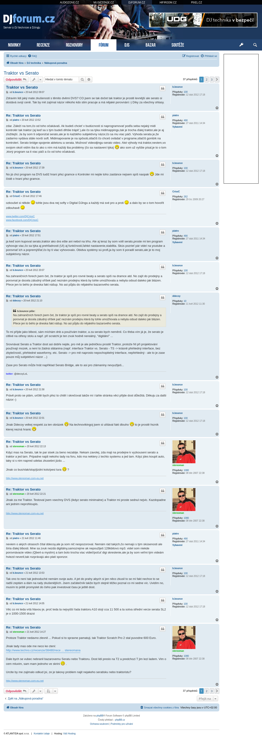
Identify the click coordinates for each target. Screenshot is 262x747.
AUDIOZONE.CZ (69, 2)
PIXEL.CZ (196, 2)
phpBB (99, 715)
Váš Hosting (69, 733)
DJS (127, 44)
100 (186, 92)
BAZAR (150, 44)
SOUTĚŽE (178, 44)
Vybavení (177, 127)
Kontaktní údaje (42, 733)
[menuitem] (32, 56)
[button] (217, 79)
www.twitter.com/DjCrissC (20, 216)
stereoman (178, 465)
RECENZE (43, 44)
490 (186, 120)
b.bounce (177, 87)
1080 (186, 470)
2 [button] (206, 79)
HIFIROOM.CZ (168, 2)
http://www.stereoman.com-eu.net (25, 478)
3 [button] (212, 79)
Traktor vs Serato (21, 73)
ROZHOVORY (74, 44)
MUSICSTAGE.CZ (103, 2)
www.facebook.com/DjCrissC (22, 220)
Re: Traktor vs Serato (23, 115)
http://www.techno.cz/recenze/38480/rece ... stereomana (43, 650)
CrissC (176, 191)
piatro (175, 115)
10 (185, 301)
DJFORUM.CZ (136, 2)
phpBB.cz (120, 720)
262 (186, 196)
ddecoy (176, 296)
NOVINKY (14, 44)
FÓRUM (103, 44)
